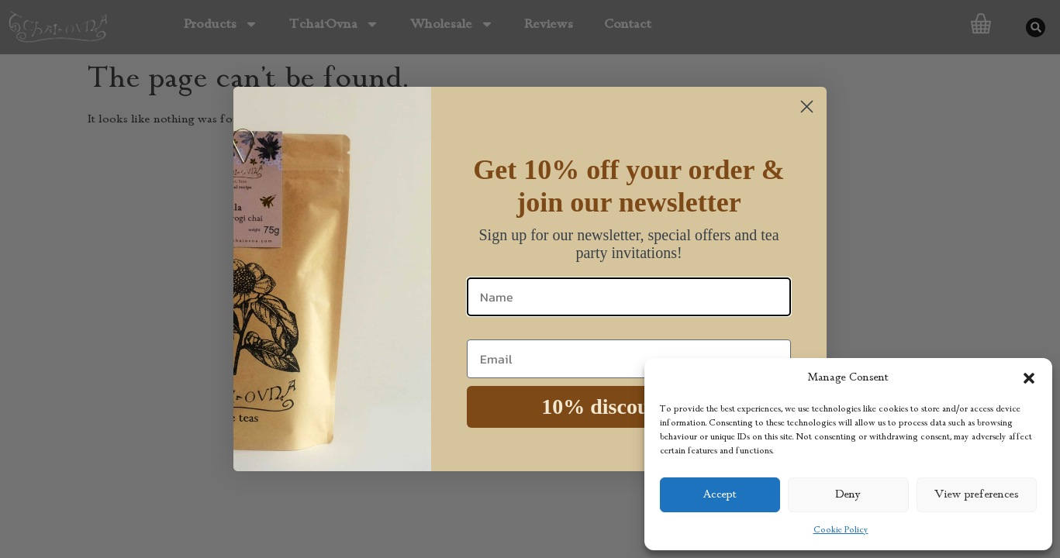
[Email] (629, 358)
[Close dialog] (806, 106)
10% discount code (628, 406)
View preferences (976, 494)
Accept (720, 494)
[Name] (629, 296)
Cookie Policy (840, 530)
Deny (848, 494)
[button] (1029, 378)
